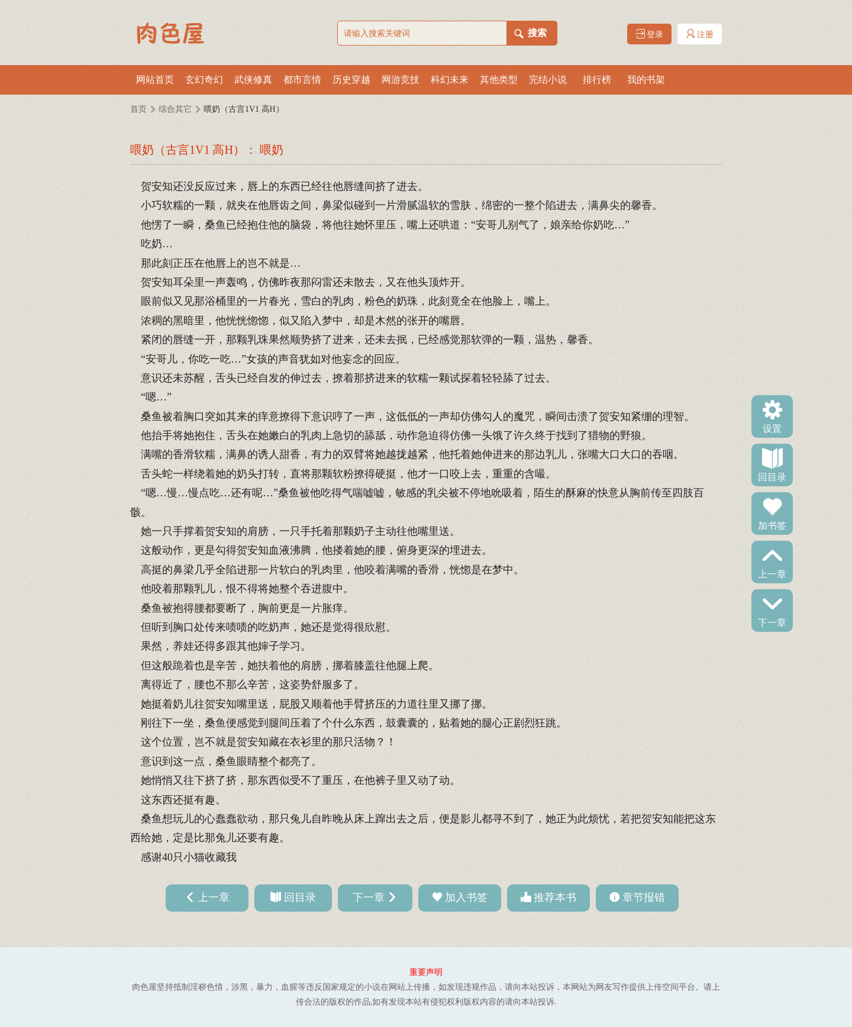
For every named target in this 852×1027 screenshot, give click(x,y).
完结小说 (548, 80)
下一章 (772, 622)
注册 (700, 34)
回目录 (772, 476)
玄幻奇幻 (204, 80)
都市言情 (302, 80)
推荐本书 (555, 897)
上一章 (772, 573)
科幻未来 (450, 80)
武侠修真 (253, 80)
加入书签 (466, 897)
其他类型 (499, 80)
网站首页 (155, 80)
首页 (138, 109)
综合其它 (175, 109)
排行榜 (597, 80)
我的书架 (646, 80)
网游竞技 (400, 80)
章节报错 (643, 897)
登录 (649, 34)
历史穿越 (351, 80)
